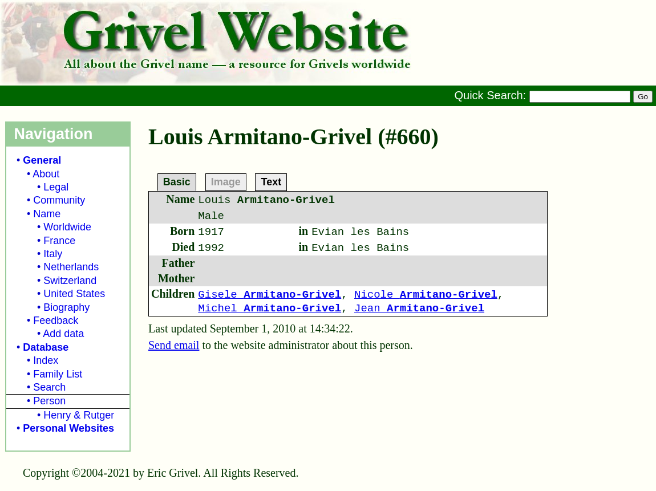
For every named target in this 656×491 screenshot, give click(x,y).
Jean (419, 308)
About (46, 174)
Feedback (55, 320)
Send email (173, 345)
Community (59, 200)
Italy (52, 253)
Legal (55, 187)
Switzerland (69, 280)
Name (46, 214)
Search (49, 387)
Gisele (269, 295)
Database (45, 347)
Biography (66, 307)
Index (45, 360)
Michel (269, 308)
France (59, 240)
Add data (63, 333)
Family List (57, 374)
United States (74, 293)
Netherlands (71, 267)
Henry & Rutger (78, 415)
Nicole (425, 295)
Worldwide (67, 227)
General (42, 160)
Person (49, 401)
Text (271, 181)
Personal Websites (68, 428)
